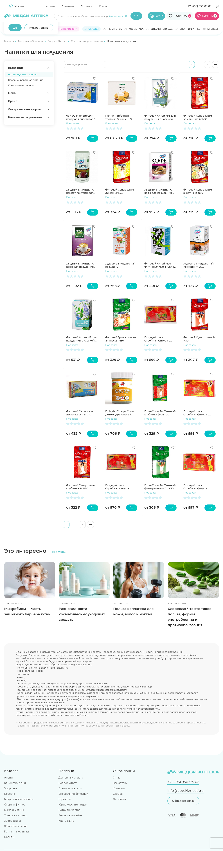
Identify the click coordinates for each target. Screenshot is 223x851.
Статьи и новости (70, 788)
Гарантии (64, 799)
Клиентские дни (15, 783)
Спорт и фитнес (14, 804)
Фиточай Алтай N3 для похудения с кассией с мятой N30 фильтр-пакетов (81, 339)
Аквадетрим (116, 16)
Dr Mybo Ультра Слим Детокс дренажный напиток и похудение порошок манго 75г (119, 413)
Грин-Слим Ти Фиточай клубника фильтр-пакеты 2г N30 (160, 413)
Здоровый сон (13, 820)
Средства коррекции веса (87, 41)
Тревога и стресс (15, 815)
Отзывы (118, 793)
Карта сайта (66, 820)
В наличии (72, 123)
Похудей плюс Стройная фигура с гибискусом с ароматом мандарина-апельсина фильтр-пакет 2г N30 (199, 487)
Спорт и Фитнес (57, 41)
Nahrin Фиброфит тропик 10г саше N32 (118, 117)
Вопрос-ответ (67, 783)
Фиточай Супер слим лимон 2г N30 (119, 191)
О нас (116, 777)
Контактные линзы (16, 831)
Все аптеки (120, 783)
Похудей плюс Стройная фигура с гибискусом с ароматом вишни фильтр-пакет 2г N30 (160, 339)
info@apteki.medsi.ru (185, 791)
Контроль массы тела (21, 85)
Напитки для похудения (22, 74)
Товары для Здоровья (31, 41)
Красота (9, 793)
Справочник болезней (73, 793)
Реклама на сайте (70, 815)
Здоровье (10, 788)
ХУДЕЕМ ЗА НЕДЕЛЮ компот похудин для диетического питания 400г (81, 191)
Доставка (86, 6)
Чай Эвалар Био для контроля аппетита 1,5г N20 (81, 117)
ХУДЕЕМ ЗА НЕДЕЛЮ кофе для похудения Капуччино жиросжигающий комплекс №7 (80, 265)
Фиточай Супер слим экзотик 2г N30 (197, 191)
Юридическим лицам (72, 804)
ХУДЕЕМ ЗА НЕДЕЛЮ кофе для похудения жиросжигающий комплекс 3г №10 (158, 191)
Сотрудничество (69, 810)
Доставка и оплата (70, 777)
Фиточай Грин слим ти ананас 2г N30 (120, 339)
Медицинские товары (18, 799)
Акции (8, 777)
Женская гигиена (15, 826)
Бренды (9, 837)
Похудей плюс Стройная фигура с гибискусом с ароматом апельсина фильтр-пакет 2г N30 (199, 413)
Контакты (105, 6)
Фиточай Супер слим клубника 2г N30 (80, 487)
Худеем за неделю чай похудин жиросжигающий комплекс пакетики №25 (120, 265)
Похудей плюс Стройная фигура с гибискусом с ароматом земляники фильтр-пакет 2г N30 (121, 487)
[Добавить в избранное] (95, 78)
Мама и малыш (14, 810)
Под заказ (150, 123)
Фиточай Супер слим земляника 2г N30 (197, 117)
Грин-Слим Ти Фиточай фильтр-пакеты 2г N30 (160, 487)
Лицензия (68, 6)
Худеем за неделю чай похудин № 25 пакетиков (198, 265)
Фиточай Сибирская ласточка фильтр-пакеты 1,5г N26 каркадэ (82, 413)
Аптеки (50, 6)
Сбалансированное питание (25, 79)
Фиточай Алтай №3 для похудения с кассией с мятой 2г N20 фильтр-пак (160, 117)
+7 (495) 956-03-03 (199, 6)
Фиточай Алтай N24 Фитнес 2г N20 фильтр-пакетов (159, 265)
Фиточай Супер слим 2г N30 (199, 339)
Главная (9, 41)
